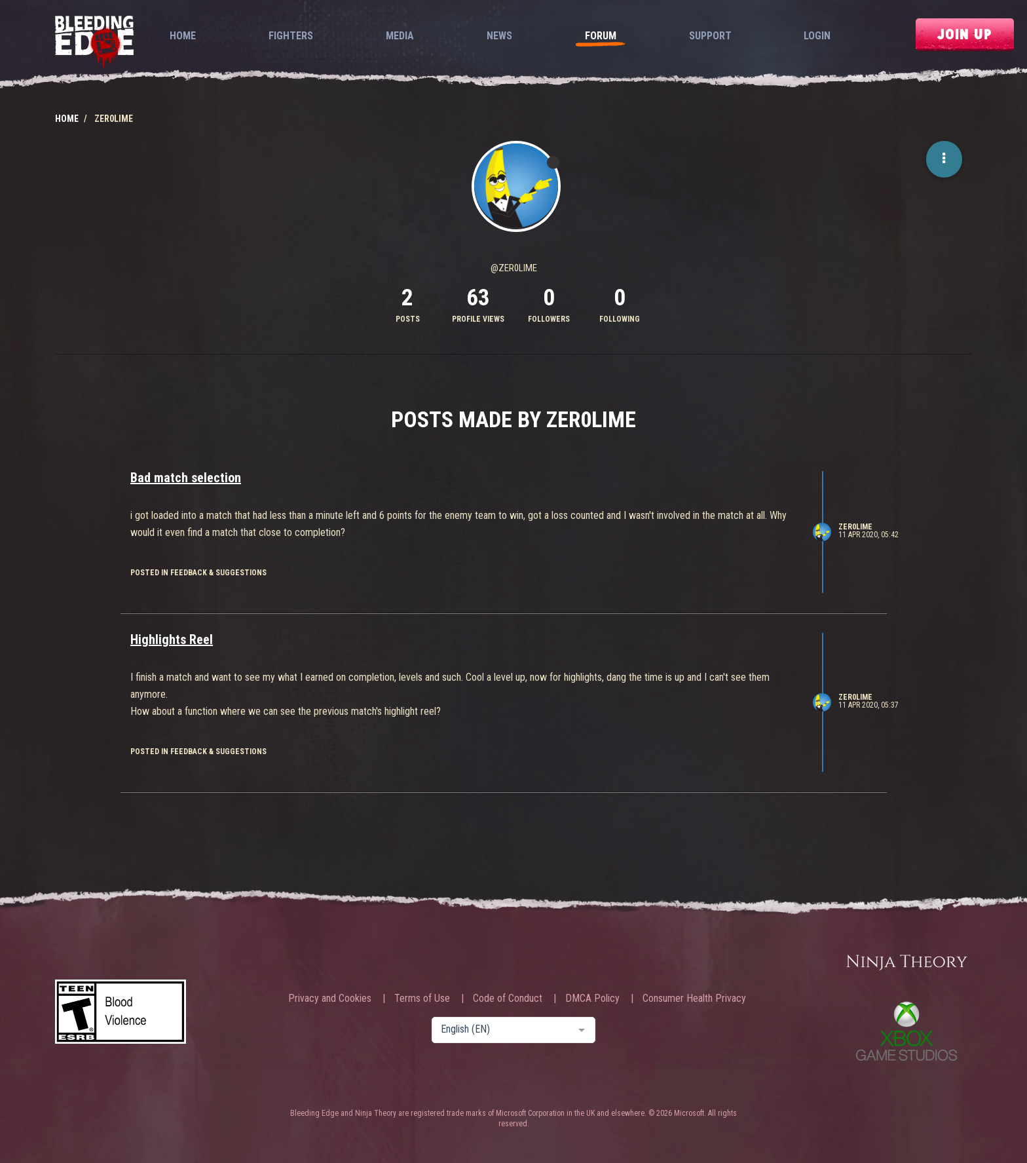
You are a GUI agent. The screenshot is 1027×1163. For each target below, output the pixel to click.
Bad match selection (185, 478)
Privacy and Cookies (329, 998)
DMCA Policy (592, 998)
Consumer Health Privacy (694, 998)
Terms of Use (422, 998)
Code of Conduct (507, 998)
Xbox (906, 1031)
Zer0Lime (855, 526)
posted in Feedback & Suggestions (198, 572)
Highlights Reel (171, 639)
